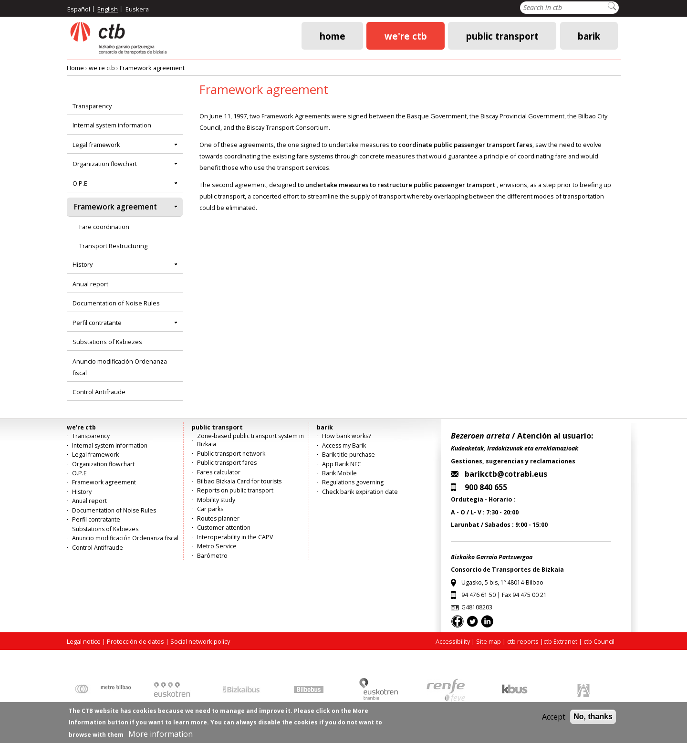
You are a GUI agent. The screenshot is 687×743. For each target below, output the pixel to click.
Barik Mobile (339, 473)
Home (332, 36)
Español (78, 9)
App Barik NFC (341, 464)
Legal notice (84, 641)
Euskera (137, 9)
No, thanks (593, 720)
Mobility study (216, 500)
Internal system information (112, 125)
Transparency (92, 106)
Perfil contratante (97, 322)
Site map (488, 641)
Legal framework (96, 144)
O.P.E (80, 183)
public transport (502, 36)
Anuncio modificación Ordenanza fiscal (120, 367)
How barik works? (346, 436)
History (83, 264)
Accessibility (453, 641)
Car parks (210, 509)
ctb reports (523, 641)
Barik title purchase (348, 454)
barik (589, 36)
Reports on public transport (235, 490)
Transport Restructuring (113, 245)
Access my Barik (344, 445)
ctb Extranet (560, 641)
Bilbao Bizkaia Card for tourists (239, 481)
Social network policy (200, 641)
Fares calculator (218, 472)
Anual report (90, 284)
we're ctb (406, 36)
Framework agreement (152, 67)
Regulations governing (353, 482)
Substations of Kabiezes (107, 341)
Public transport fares (227, 463)
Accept (553, 720)
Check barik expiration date (360, 492)
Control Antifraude (99, 391)
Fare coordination (104, 226)
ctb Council (598, 641)
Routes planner (218, 518)
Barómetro (212, 556)
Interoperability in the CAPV (235, 537)
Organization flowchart (105, 163)
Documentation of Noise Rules (116, 303)
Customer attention (223, 527)
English (107, 9)
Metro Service (217, 546)
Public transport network (231, 454)
